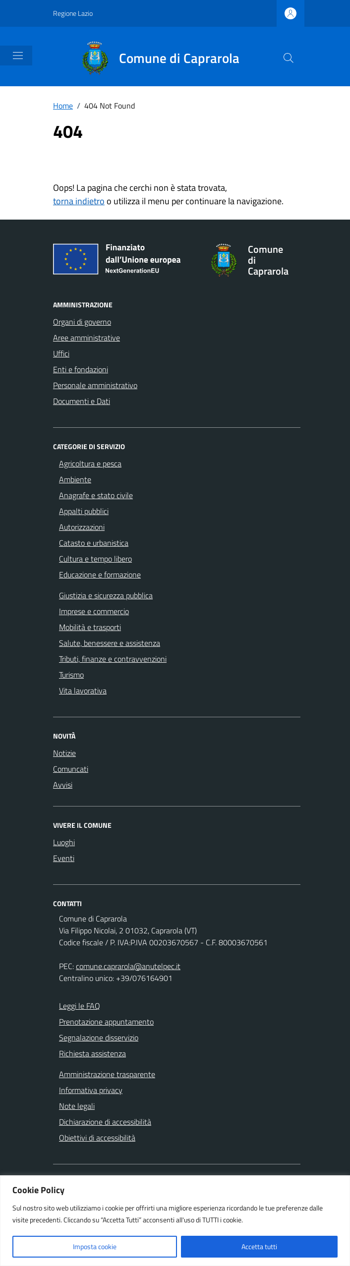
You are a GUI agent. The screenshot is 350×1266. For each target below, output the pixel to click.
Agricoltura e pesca (90, 463)
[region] (175, 1220)
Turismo (71, 675)
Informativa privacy (90, 1090)
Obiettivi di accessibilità (97, 1138)
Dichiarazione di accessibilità (105, 1122)
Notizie (64, 753)
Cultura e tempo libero (95, 559)
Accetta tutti (259, 1246)
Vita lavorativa (83, 690)
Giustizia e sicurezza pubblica (106, 595)
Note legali (77, 1106)
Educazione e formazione (100, 574)
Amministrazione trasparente (107, 1074)
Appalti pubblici (84, 511)
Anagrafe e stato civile (96, 495)
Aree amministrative (86, 338)
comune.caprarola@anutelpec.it (128, 966)
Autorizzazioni (82, 527)
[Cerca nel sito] (288, 58)
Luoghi (64, 842)
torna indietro (79, 201)
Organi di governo (82, 322)
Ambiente (75, 479)
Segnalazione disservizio (98, 1037)
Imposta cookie (95, 1246)
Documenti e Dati (81, 401)
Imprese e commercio (94, 611)
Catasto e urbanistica (93, 543)
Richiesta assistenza (92, 1053)
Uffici (61, 353)
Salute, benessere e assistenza (109, 643)
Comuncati (70, 769)
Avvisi (62, 785)
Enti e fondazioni (80, 369)
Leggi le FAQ (79, 1006)
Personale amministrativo (95, 385)
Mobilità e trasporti (90, 627)
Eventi (63, 858)
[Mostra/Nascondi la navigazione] (18, 55)
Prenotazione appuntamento (106, 1022)
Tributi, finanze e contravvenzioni (113, 659)
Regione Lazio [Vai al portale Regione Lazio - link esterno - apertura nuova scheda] (73, 13)
